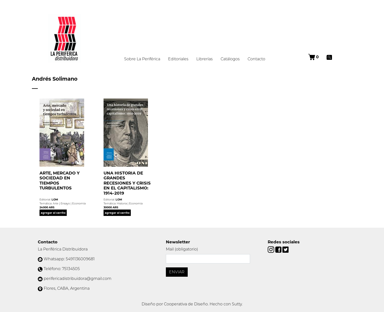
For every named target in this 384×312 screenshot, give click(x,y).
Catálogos (230, 59)
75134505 (71, 268)
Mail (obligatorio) (182, 249)
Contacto (256, 59)
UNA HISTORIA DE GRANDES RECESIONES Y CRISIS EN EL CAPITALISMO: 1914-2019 (127, 183)
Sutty (237, 304)
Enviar (177, 272)
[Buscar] (329, 57)
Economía (79, 203)
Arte (55, 203)
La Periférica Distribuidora (63, 249)
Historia (122, 203)
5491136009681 (80, 259)
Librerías (204, 59)
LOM (55, 199)
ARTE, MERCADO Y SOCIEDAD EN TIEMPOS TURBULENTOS (59, 180)
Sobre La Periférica (142, 59)
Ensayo (65, 203)
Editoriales (178, 59)
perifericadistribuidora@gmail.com (77, 278)
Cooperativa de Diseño (186, 304)
